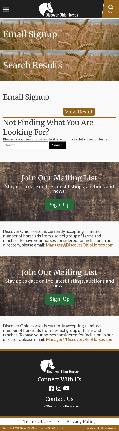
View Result (79, 112)
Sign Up (60, 205)
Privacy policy (81, 421)
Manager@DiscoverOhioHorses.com (79, 244)
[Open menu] (6, 9)
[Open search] (111, 9)
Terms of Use (37, 421)
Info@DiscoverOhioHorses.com (60, 406)
